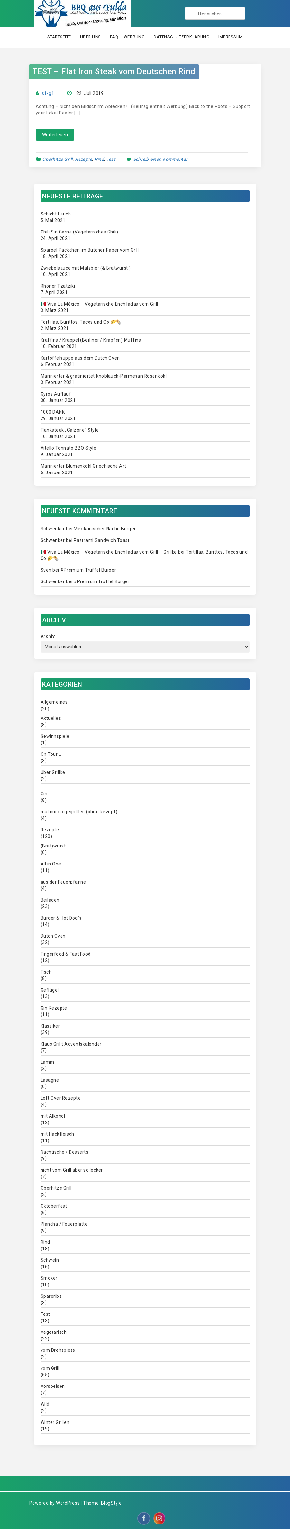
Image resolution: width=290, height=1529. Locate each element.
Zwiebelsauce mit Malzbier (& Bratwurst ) (86, 267)
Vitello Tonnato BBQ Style (69, 448)
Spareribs (51, 1296)
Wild (45, 1404)
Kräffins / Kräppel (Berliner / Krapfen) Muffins (91, 340)
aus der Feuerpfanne (63, 881)
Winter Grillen (55, 1422)
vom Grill (50, 1368)
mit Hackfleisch (57, 1134)
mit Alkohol (53, 1116)
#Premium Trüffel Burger (88, 569)
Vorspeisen (53, 1386)
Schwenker (53, 528)
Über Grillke (53, 772)
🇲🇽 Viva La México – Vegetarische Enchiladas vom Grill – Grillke (109, 551)
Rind (99, 159)
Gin (44, 793)
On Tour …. (52, 754)
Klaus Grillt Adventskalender (71, 1044)
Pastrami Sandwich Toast (102, 540)
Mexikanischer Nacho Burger (105, 528)
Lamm (47, 1062)
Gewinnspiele (55, 736)
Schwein (50, 1260)
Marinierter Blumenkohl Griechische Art (83, 466)
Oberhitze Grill (57, 159)
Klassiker (50, 1026)
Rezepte (83, 159)
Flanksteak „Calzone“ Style (70, 430)
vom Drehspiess (58, 1350)
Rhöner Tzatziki (58, 285)
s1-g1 (48, 93)
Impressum (230, 36)
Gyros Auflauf (56, 394)
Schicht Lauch (56, 213)
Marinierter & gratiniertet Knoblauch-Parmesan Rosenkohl (104, 376)
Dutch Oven (53, 935)
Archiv (48, 636)
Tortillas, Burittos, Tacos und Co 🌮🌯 (81, 322)
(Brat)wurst (53, 845)
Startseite (59, 36)
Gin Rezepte (54, 1008)
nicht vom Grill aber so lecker (72, 1170)
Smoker (49, 1278)
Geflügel (50, 990)
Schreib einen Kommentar (160, 159)
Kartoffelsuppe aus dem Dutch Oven (80, 358)
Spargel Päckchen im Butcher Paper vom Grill (90, 249)
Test (110, 159)
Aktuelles (51, 718)
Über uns (90, 36)
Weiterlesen (55, 134)
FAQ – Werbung (127, 36)
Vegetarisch (54, 1332)
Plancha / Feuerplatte (64, 1224)
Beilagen (50, 899)
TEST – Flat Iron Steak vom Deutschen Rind (114, 71)
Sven (46, 569)
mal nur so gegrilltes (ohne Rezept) (79, 811)
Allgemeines (54, 702)
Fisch (46, 972)
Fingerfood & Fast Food (66, 954)
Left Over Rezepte (61, 1098)
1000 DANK (53, 412)
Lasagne (50, 1080)
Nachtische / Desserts (65, 1152)
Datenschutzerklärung (181, 36)
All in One (51, 863)
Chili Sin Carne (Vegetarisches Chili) (79, 231)
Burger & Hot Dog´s (61, 917)
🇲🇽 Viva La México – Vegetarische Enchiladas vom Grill (99, 304)
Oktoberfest (54, 1206)
